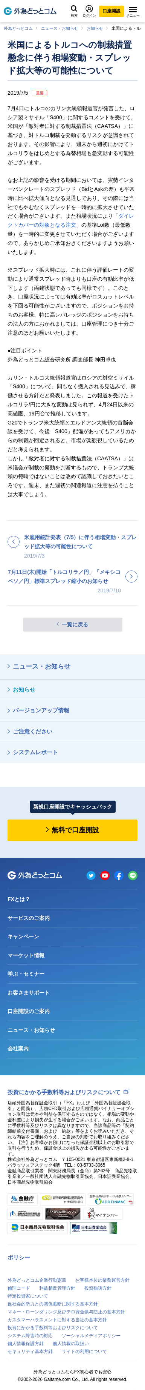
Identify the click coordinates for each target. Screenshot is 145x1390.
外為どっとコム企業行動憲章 (37, 1280)
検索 (74, 11)
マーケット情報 (26, 955)
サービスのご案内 (29, 918)
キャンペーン (23, 936)
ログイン (89, 11)
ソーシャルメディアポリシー (91, 1335)
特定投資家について (28, 1296)
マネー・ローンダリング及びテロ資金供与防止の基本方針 (66, 1312)
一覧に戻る (75, 624)
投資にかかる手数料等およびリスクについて (64, 1092)
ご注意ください (32, 731)
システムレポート (35, 752)
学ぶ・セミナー (26, 974)
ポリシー (19, 1257)
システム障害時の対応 (30, 1335)
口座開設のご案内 (29, 1011)
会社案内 (18, 1049)
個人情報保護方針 (26, 1343)
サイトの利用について (84, 1351)
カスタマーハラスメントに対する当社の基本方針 (57, 1319)
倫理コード (19, 1288)
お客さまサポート (29, 993)
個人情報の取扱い (71, 1343)
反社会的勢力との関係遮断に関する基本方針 (53, 1304)
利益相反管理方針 (57, 1288)
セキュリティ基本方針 (30, 1351)
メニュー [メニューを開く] (133, 12)
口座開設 (111, 11)
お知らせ (95, 28)
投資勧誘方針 (97, 1288)
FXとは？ (19, 899)
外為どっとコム (18, 28)
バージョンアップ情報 (41, 710)
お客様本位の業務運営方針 (102, 1280)
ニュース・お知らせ (59, 28)
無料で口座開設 (75, 830)
